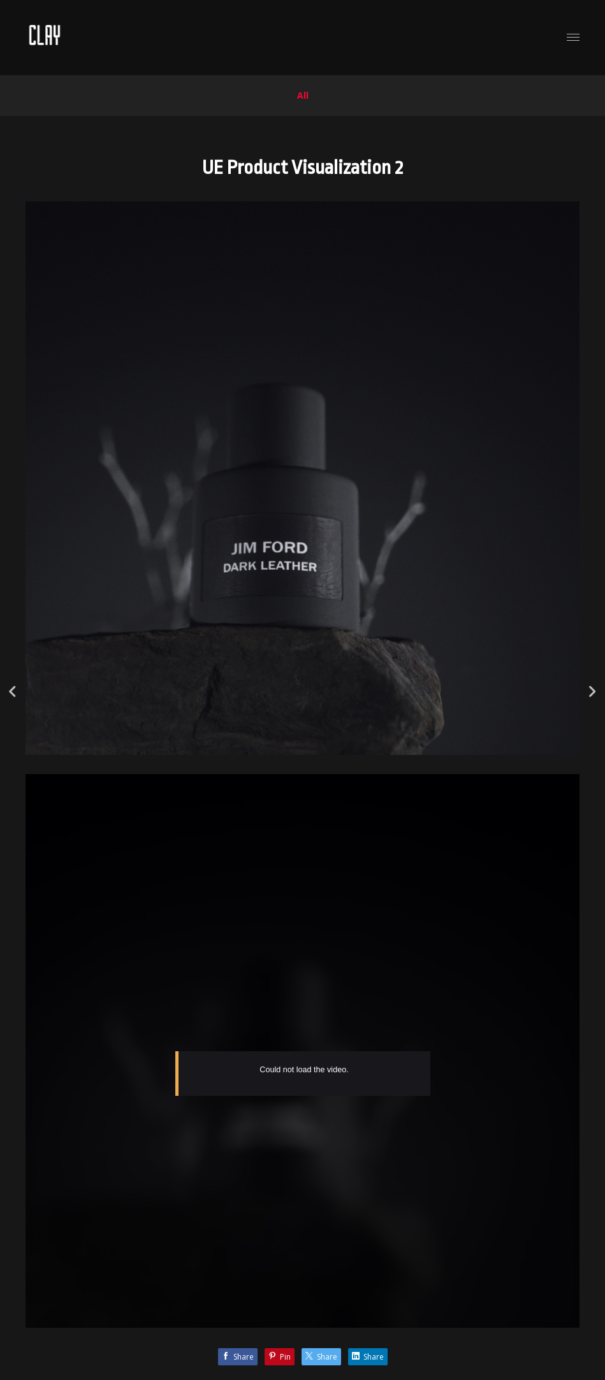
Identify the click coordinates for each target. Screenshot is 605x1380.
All (303, 95)
